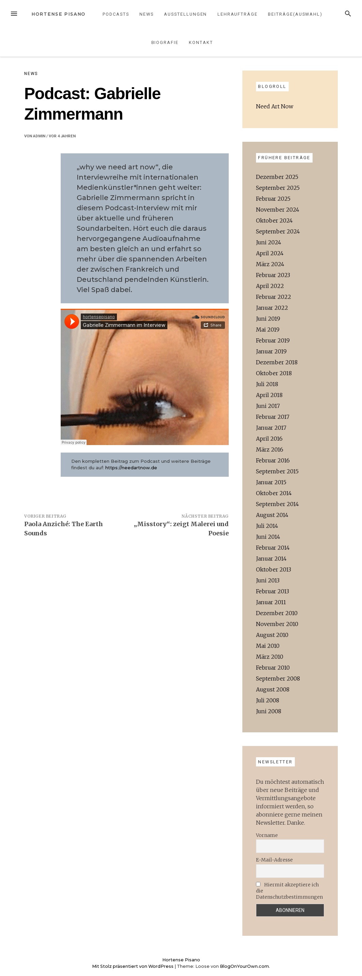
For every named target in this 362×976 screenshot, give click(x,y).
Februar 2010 (273, 667)
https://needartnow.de (131, 467)
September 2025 (278, 187)
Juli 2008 (267, 700)
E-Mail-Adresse (274, 860)
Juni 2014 (268, 536)
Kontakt (201, 42)
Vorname (267, 835)
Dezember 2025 (277, 176)
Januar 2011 (271, 602)
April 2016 (269, 438)
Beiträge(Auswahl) (295, 14)
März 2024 (270, 264)
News (146, 14)
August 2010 (272, 634)
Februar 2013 (272, 591)
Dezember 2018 (277, 362)
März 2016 (269, 449)
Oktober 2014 (274, 493)
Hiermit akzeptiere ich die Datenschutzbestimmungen (289, 891)
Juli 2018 (267, 384)
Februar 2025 (273, 198)
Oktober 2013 (273, 569)
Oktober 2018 (274, 373)
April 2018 (269, 395)
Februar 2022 (273, 296)
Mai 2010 (268, 645)
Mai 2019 (268, 329)
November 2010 (277, 624)
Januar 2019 (271, 351)
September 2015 (277, 471)
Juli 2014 (267, 525)
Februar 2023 (273, 275)
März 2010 (269, 656)
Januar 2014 (271, 558)
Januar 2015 (271, 482)
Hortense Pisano (58, 14)
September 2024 (278, 231)
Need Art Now (274, 106)
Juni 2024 (268, 242)
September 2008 (278, 678)
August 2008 (272, 689)
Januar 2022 (272, 307)
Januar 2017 (271, 427)
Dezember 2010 (277, 613)
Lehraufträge (237, 14)
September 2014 (277, 504)
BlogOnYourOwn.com (244, 966)
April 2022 (270, 286)
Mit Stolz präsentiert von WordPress (133, 966)
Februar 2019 (273, 340)
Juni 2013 (268, 580)
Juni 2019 (268, 318)
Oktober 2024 (274, 220)
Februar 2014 (273, 547)
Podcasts (116, 14)
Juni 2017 (268, 405)
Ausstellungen (185, 14)
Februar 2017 (272, 416)
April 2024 (270, 253)
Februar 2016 (273, 460)
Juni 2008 (268, 711)
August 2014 (272, 515)
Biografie (165, 42)
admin (39, 136)
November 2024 (277, 209)
